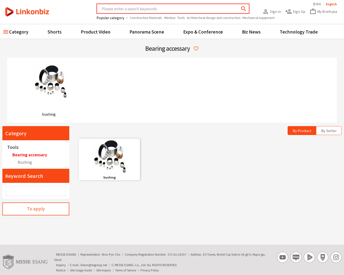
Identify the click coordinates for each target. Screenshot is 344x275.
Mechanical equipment (258, 17)
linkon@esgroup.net (94, 265)
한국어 (317, 4)
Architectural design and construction (214, 17)
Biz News (251, 31)
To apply (36, 208)
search (243, 9)
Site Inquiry (103, 270)
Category (18, 31)
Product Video (95, 31)
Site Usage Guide (81, 270)
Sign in (271, 11)
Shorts (55, 31)
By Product (302, 130)
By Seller (329, 130)
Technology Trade (299, 31)
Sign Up (295, 11)
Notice (61, 270)
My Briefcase (323, 11)
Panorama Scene (146, 31)
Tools (181, 17)
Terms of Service (125, 270)
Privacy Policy (149, 270)
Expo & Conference (203, 31)
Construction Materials (146, 17)
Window (169, 17)
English (331, 4)
